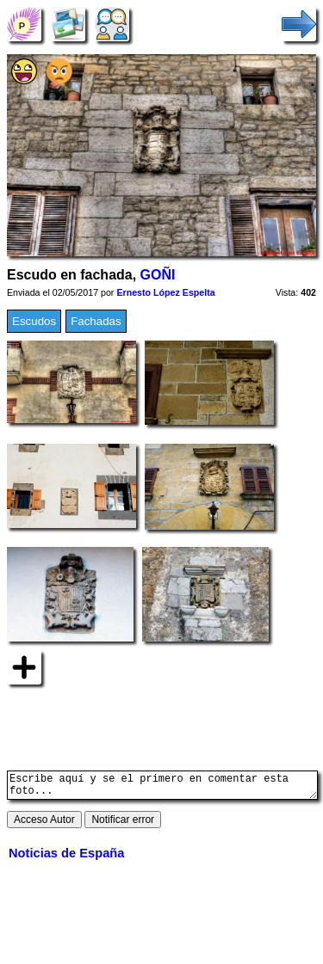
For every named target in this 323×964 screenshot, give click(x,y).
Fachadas (96, 321)
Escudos (34, 321)
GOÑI (158, 274)
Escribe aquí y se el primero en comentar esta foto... (162, 788)
